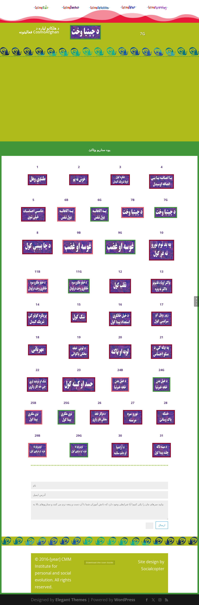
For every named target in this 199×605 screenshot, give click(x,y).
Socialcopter (152, 568)
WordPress (124, 599)
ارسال (161, 525)
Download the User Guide (99, 562)
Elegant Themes (71, 599)
